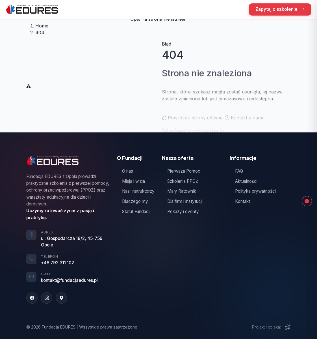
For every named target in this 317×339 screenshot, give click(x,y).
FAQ (236, 171)
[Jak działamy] (307, 174)
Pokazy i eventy (180, 211)
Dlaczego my (132, 201)
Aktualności (243, 181)
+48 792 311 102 (57, 262)
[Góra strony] (307, 138)
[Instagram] (46, 298)
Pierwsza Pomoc (181, 171)
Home (41, 26)
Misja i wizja (131, 181)
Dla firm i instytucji (182, 201)
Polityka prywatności (253, 191)
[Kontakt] (307, 192)
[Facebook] (32, 298)
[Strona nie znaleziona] (307, 201)
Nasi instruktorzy (136, 191)
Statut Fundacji (133, 211)
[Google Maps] (61, 298)
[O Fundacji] (307, 156)
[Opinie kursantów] (307, 165)
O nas (125, 171)
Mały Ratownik (179, 191)
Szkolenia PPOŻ (180, 181)
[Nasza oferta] (307, 147)
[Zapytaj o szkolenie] (307, 183)
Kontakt (240, 201)
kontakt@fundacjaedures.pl (69, 280)
